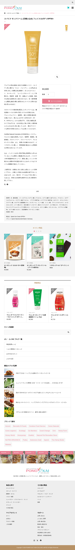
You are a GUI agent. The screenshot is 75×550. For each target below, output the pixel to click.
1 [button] (34, 231)
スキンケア (56, 106)
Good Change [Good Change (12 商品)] (45, 431)
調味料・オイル (10, 494)
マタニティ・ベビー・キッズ (45, 494)
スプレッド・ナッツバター (13, 502)
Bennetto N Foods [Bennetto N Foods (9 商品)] (19, 426)
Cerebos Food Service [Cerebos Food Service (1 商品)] (37, 426)
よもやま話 (9, 358)
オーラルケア (41, 491)
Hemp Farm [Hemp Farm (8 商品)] (62, 431)
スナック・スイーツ (11, 491)
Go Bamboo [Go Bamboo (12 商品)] (32, 431)
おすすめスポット (11, 354)
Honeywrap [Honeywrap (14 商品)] (21, 435)
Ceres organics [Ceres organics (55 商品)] (10, 431)
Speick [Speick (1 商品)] (46, 440)
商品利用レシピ (11, 344)
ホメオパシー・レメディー (45, 496)
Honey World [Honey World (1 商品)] (10, 435)
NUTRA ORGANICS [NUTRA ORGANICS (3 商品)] (12, 440)
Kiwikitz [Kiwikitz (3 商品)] (31, 435)
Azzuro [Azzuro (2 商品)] (7, 426)
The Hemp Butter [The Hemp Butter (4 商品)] (58, 440)
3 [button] (38, 231)
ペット (39, 499)
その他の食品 (9, 508)
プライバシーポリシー (43, 529)
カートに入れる (56, 101)
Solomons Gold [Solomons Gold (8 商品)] (35, 440)
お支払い (8, 518)
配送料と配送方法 (42, 524)
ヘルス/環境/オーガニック (14, 349)
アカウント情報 (10, 521)
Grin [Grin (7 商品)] (54, 431)
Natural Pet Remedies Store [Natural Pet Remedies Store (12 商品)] (47, 435)
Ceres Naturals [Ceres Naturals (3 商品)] (53, 426)
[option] (14, 252)
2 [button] (36, 231)
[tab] (37, 191)
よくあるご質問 (42, 518)
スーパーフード (10, 488)
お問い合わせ (41, 515)
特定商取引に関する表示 (44, 532)
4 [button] (40, 231)
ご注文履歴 (9, 524)
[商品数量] (50, 94)
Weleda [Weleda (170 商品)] (8, 444)
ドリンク (8, 505)
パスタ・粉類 (9, 496)
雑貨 (39, 502)
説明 (37, 191)
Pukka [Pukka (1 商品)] (25, 440)
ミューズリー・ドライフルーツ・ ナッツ (17, 499)
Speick (58, 108)
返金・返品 (40, 527)
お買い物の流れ (42, 521)
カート (8, 515)
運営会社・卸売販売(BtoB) (44, 535)
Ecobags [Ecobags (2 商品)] (22, 431)
